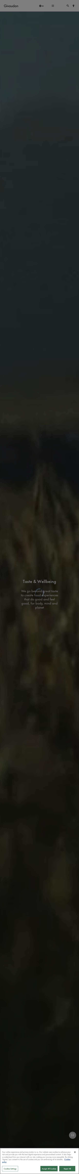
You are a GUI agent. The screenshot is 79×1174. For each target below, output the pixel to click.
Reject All (67, 1168)
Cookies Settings (10, 1168)
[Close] (75, 1152)
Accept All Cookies (49, 1168)
